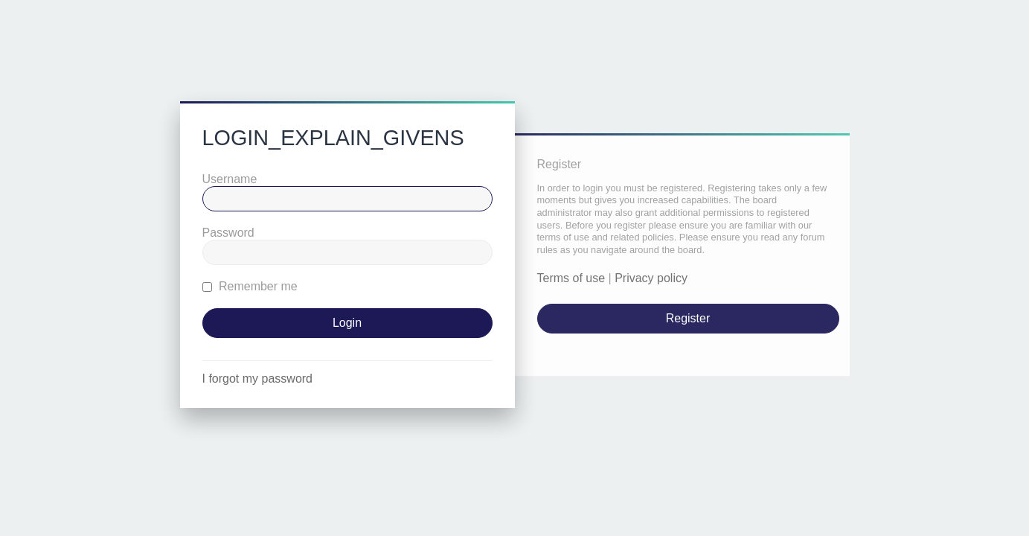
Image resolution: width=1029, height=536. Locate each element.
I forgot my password (257, 378)
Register (688, 318)
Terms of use (571, 278)
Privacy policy (651, 278)
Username (229, 179)
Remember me (250, 286)
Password (228, 232)
